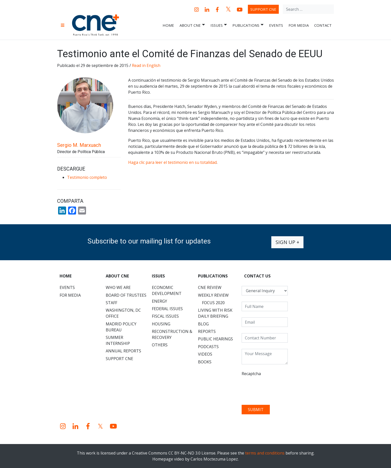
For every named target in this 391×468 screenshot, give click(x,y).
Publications (248, 25)
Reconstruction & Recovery (172, 334)
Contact (323, 25)
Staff (111, 302)
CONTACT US (257, 276)
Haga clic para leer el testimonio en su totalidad (172, 162)
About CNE (192, 25)
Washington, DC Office (123, 313)
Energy (159, 301)
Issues (218, 25)
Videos (205, 354)
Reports (207, 331)
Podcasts (208, 346)
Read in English (146, 65)
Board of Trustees (126, 295)
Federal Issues (167, 308)
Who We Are (118, 287)
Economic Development (167, 290)
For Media (299, 25)
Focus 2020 (213, 302)
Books (204, 362)
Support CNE (263, 9)
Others (160, 345)
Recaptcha (251, 373)
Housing (161, 324)
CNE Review (209, 287)
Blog (203, 324)
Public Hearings (215, 339)
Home (168, 25)
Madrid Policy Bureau (121, 327)
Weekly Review (213, 295)
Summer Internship (118, 340)
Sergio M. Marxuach (79, 145)
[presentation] (279, 389)
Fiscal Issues (165, 316)
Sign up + (287, 242)
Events (276, 25)
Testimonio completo (87, 177)
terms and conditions (265, 453)
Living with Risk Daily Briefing (215, 313)
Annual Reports (123, 351)
